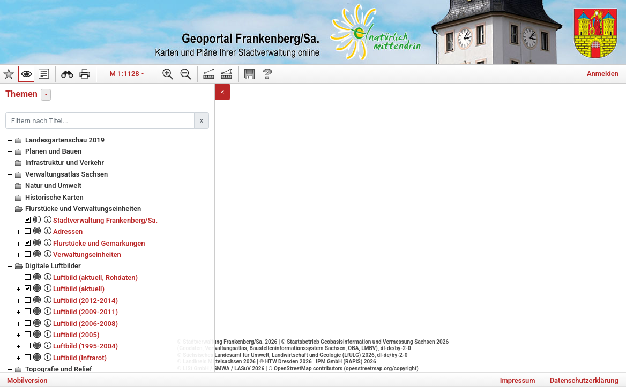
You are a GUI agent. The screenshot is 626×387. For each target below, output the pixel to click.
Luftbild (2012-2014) (85, 301)
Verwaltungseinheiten (87, 255)
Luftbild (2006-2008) (85, 324)
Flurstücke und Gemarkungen (99, 243)
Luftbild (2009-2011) (85, 312)
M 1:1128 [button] (124, 74)
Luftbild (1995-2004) (85, 346)
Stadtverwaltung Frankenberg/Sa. (105, 220)
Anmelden (602, 74)
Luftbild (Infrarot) (80, 358)
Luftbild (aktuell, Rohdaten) (95, 278)
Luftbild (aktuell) (79, 289)
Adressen (68, 231)
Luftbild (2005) (76, 335)
